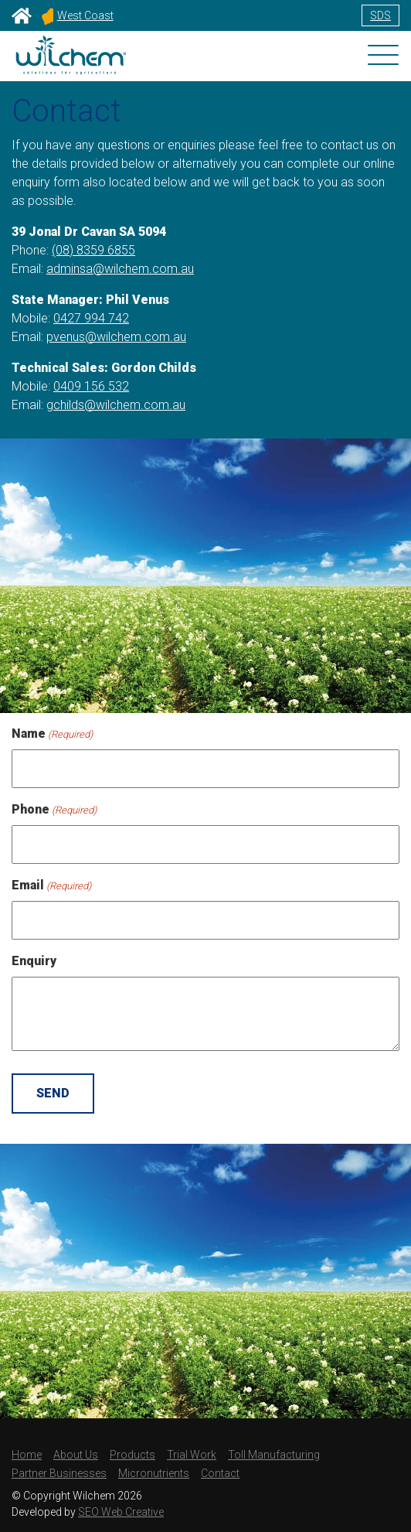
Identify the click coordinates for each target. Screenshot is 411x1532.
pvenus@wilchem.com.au (116, 336)
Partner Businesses (59, 1473)
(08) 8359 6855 (93, 250)
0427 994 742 (91, 318)
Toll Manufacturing (274, 1454)
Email (51, 886)
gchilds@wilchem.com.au (115, 405)
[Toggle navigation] (383, 56)
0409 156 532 (91, 386)
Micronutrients (153, 1473)
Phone (54, 810)
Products (132, 1454)
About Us (75, 1454)
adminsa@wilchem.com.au (120, 268)
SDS (380, 15)
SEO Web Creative (121, 1512)
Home (27, 1454)
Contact (220, 1473)
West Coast (78, 15)
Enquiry (34, 961)
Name (52, 734)
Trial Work (191, 1454)
